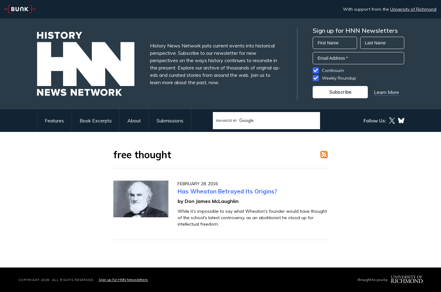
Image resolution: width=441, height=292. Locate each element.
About (134, 121)
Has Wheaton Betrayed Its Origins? (227, 191)
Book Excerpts (96, 121)
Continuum (333, 70)
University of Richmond (413, 9)
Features (54, 121)
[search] (260, 121)
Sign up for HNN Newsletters (123, 279)
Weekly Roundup (339, 78)
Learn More (386, 92)
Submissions (169, 121)
